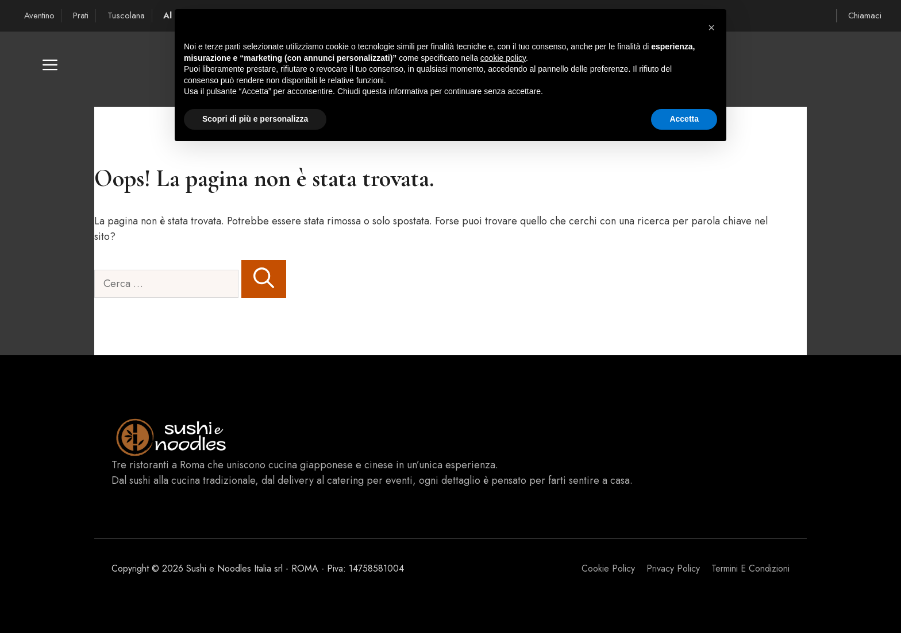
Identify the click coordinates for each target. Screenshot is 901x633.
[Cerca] (263, 279)
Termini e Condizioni (750, 568)
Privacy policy (673, 568)
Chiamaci (864, 15)
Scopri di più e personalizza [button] (255, 118)
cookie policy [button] (503, 58)
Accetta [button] (684, 118)
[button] (50, 69)
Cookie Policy (608, 568)
